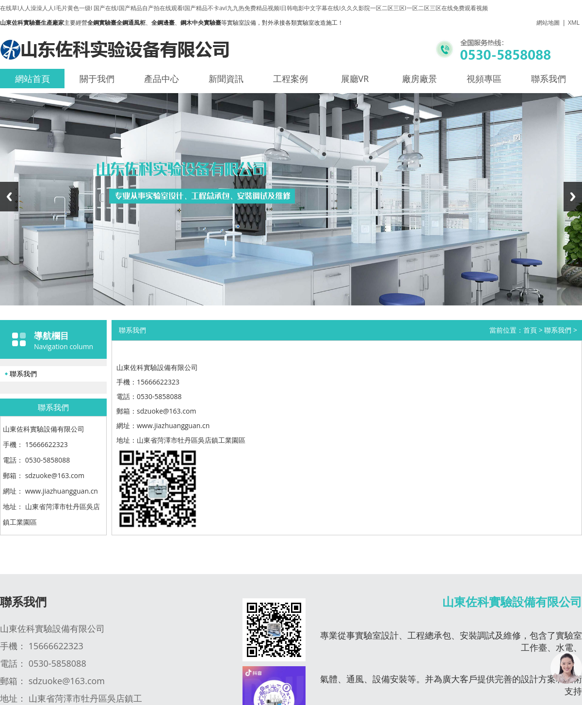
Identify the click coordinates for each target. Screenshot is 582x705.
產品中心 (161, 78)
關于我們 (97, 78)
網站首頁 (32, 78)
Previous (9, 196)
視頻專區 (484, 78)
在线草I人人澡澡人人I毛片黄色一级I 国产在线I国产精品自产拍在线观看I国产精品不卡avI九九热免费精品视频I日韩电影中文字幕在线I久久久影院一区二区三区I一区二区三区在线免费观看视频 (244, 8)
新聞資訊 (226, 78)
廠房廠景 (419, 78)
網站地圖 (548, 22)
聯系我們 (548, 78)
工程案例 (290, 78)
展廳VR (355, 78)
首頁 (530, 330)
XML (574, 22)
